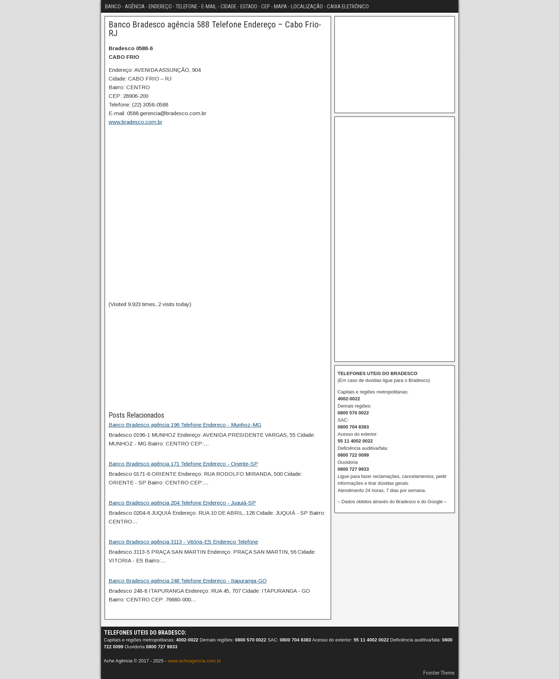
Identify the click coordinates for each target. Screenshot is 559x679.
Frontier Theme (439, 673)
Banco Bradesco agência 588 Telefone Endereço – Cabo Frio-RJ (215, 28)
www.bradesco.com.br (135, 122)
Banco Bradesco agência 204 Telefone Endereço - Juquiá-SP (182, 503)
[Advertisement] (218, 359)
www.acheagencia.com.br (194, 660)
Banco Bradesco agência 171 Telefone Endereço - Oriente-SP (183, 464)
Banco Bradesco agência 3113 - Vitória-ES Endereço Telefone (183, 542)
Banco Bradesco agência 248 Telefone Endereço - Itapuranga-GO (188, 581)
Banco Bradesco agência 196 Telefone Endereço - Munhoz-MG (185, 425)
